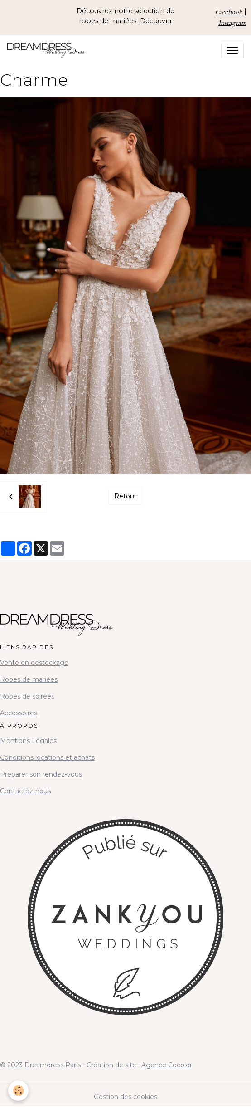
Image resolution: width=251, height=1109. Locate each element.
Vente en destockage (34, 663)
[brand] (48, 50)
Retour (125, 496)
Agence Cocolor (166, 1065)
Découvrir (156, 21)
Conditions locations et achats (47, 757)
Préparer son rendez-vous (41, 774)
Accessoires (18, 713)
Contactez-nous (25, 791)
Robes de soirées (27, 696)
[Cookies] (18, 1090)
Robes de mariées (29, 679)
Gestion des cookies (125, 1097)
